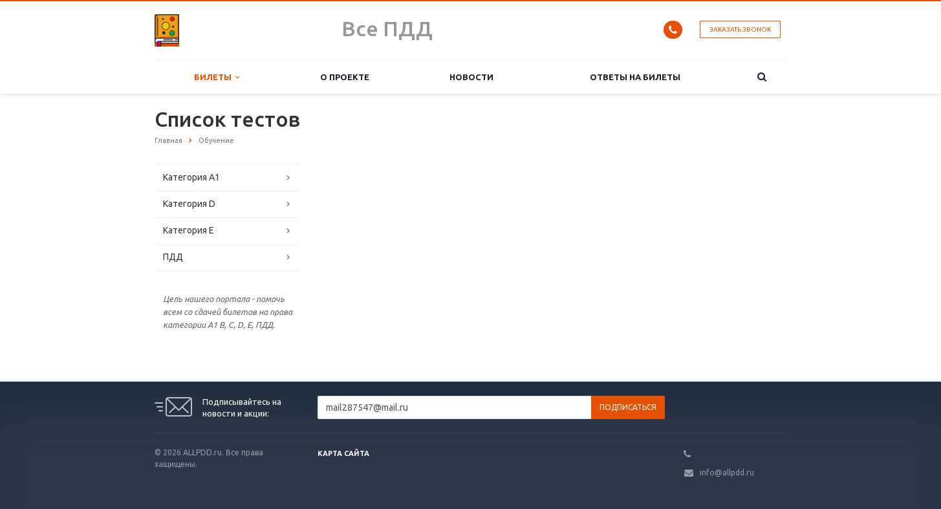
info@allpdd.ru (727, 472)
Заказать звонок (740, 29)
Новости (471, 76)
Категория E (188, 230)
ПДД (173, 257)
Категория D (189, 204)
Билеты (216, 77)
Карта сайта (343, 453)
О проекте (344, 76)
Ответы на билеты (635, 76)
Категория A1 (191, 177)
